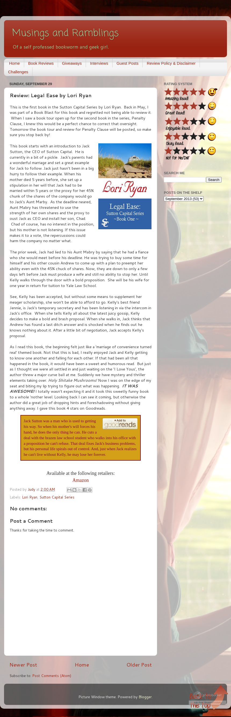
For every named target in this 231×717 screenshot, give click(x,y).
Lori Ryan (29, 497)
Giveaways (72, 63)
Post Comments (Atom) (51, 675)
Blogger (145, 696)
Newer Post (23, 664)
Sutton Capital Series (56, 497)
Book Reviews (41, 63)
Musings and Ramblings (65, 33)
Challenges (18, 72)
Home (14, 63)
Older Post (139, 664)
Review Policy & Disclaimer (171, 63)
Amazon (81, 480)
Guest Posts (128, 63)
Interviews (99, 63)
